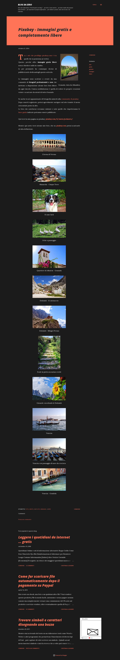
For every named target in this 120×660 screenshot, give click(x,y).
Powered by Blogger (60, 655)
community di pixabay (70, 99)
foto (90, 64)
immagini (91, 71)
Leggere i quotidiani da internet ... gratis (44, 539)
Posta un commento (24, 519)
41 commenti (30, 609)
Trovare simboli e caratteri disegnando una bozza (40, 622)
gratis (90, 67)
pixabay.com (47, 55)
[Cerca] (94, 5)
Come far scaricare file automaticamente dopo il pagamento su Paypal (39, 581)
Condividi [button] (92, 55)
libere (90, 74)
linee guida (22, 112)
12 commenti (30, 565)
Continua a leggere (67, 565)
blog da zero (25, 4)
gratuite (91, 69)
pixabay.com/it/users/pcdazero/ (59, 119)
